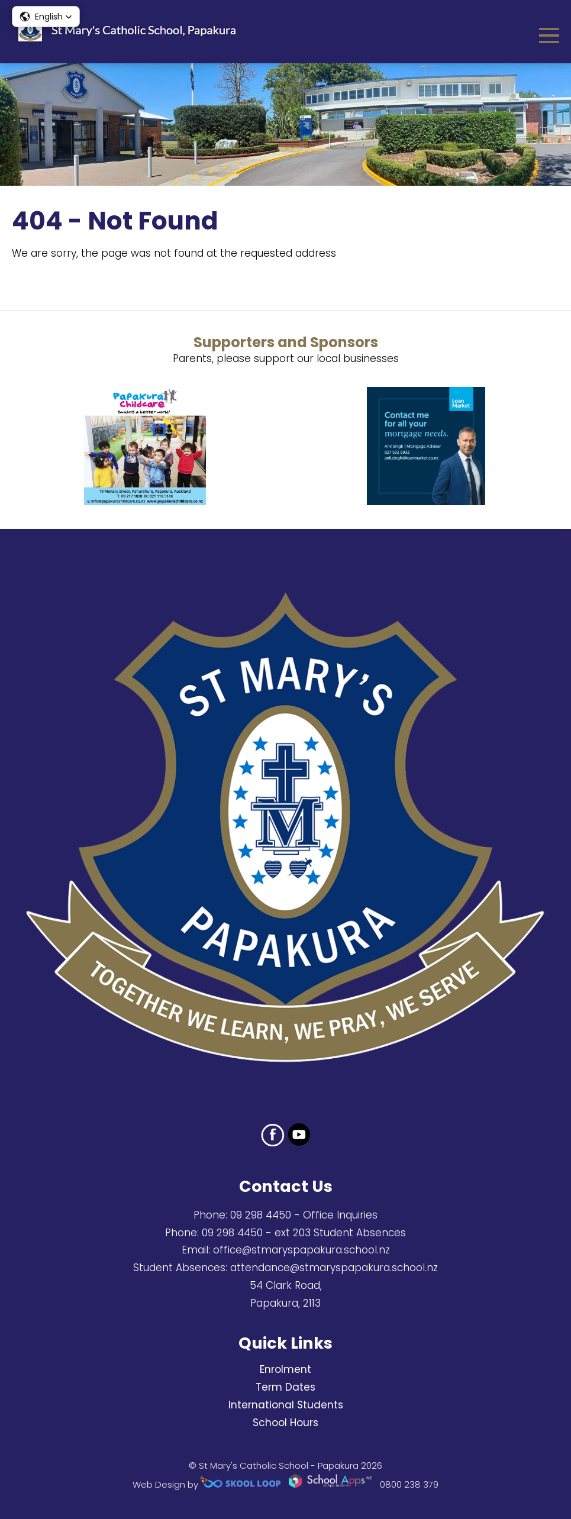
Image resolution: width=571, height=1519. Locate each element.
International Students (285, 1405)
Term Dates (285, 1387)
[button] (46, 16)
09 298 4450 (260, 1215)
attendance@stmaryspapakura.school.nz (334, 1268)
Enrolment (285, 1369)
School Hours (285, 1422)
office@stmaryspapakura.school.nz (301, 1250)
